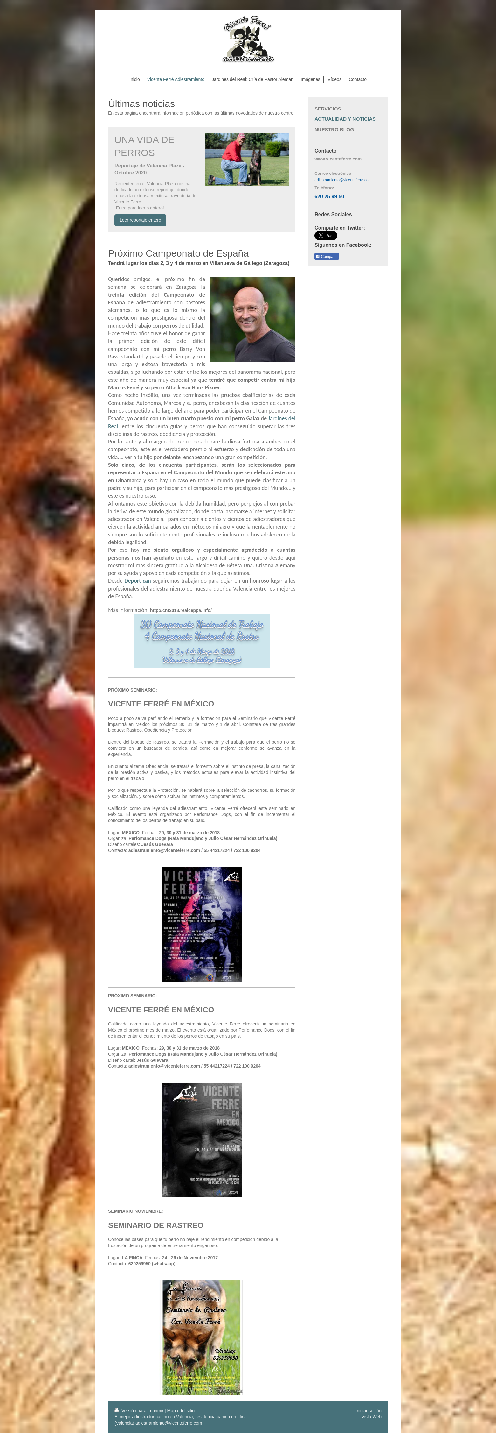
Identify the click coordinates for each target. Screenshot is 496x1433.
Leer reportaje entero (140, 220)
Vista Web (372, 1416)
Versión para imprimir (139, 1410)
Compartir (327, 256)
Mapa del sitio (181, 1410)
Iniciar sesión (368, 1410)
